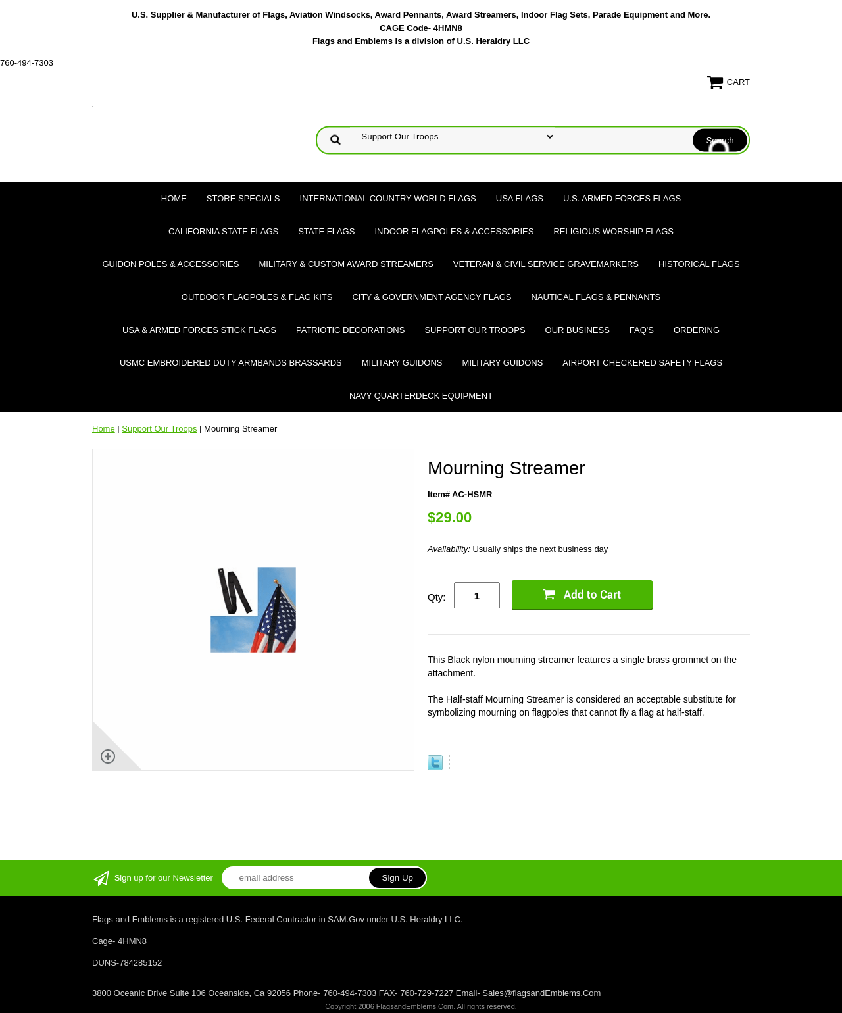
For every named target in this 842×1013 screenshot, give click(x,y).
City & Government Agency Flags (431, 297)
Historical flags (699, 264)
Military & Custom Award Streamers (346, 264)
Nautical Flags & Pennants (596, 297)
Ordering (697, 330)
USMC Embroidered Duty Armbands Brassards (231, 363)
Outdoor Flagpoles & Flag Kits (257, 297)
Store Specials (243, 198)
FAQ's (642, 330)
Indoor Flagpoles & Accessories (453, 231)
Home (174, 198)
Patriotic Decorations (350, 330)
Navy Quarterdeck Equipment (421, 396)
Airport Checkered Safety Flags (642, 363)
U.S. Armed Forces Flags (622, 198)
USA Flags (519, 198)
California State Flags (223, 231)
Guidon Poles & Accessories (170, 264)
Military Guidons (402, 363)
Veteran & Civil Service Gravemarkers (546, 264)
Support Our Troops (474, 330)
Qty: (437, 597)
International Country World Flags (388, 198)
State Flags (326, 231)
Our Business (577, 330)
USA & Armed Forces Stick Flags (199, 330)
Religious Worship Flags (613, 231)
